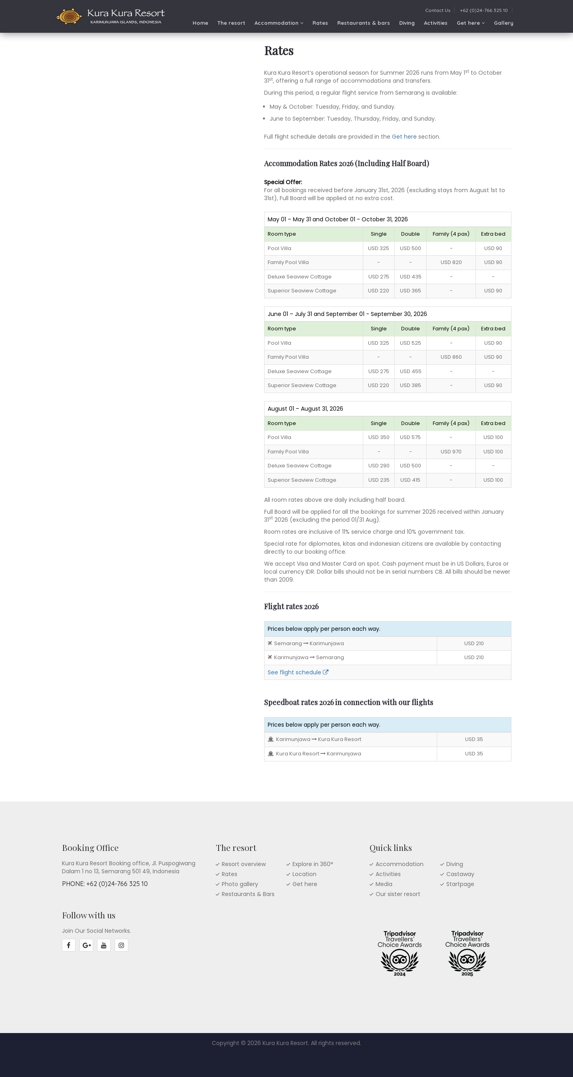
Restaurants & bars (363, 23)
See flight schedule (298, 672)
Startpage (460, 884)
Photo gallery (240, 884)
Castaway (460, 874)
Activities (436, 23)
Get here (471, 23)
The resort (231, 23)
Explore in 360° (312, 864)
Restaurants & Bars (248, 894)
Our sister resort (398, 894)
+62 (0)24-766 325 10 (484, 10)
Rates (320, 23)
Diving (407, 23)
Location (304, 874)
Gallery (503, 23)
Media (384, 884)
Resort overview (244, 864)
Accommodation (279, 23)
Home (200, 23)
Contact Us (437, 10)
